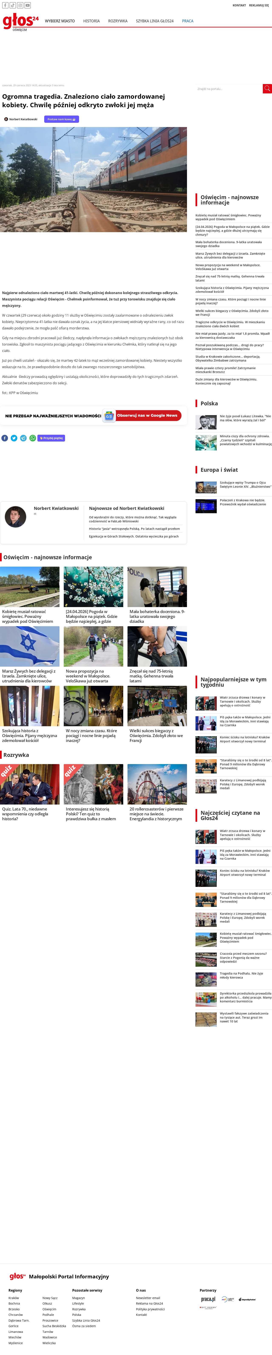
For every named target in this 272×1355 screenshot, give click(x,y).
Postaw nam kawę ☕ (62, 119)
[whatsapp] (32, 438)
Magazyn (78, 1298)
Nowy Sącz (50, 1298)
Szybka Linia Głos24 (155, 20)
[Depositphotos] (247, 1299)
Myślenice (15, 1343)
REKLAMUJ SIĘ (259, 5)
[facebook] (4, 438)
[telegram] (23, 438)
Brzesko (14, 1309)
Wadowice (49, 1337)
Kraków (13, 1298)
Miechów (14, 1337)
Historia (91, 20)
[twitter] (14, 438)
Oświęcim (49, 1309)
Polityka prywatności (150, 1309)
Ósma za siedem (84, 1326)
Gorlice (13, 1326)
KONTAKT (239, 5)
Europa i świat (219, 469)
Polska (209, 403)
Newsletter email (148, 1298)
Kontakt (141, 1315)
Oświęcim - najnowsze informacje (47, 557)
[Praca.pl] (208, 1299)
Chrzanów (15, 1315)
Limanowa (15, 1332)
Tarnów (47, 1332)
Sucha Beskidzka (54, 1326)
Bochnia (14, 1303)
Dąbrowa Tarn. (19, 1320)
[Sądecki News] (227, 1299)
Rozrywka (118, 20)
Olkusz (47, 1303)
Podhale (48, 1315)
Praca (187, 20)
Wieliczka (49, 1343)
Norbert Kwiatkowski (23, 119)
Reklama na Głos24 (149, 1303)
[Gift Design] (208, 1307)
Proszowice (50, 1320)
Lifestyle (78, 1303)
